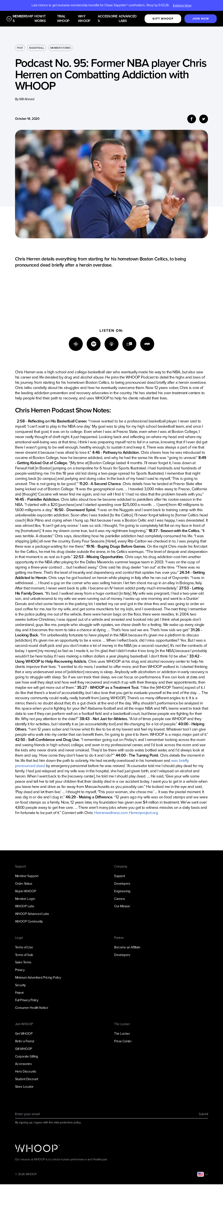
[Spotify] (94, 344)
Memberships (23, 18)
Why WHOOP (84, 18)
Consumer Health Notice (31, 1007)
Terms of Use (24, 947)
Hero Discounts (25, 1071)
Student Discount (26, 1079)
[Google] (76, 344)
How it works (40, 18)
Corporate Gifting (26, 1056)
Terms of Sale (24, 955)
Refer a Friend (24, 1041)
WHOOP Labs (24, 906)
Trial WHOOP (63, 18)
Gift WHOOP (23, 1048)
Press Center (123, 1041)
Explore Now (182, 5)
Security (20, 985)
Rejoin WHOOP (25, 891)
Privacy (20, 970)
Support (119, 876)
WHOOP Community (29, 921)
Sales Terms (23, 962)
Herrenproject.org (143, 813)
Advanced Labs (127, 18)
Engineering (122, 891)
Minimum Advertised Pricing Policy (38, 977)
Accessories (107, 18)
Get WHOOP (24, 1033)
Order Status (23, 883)
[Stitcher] (147, 344)
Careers (119, 898)
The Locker (122, 1033)
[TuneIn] (129, 344)
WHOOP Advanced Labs (32, 913)
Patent (19, 992)
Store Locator (24, 1086)
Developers (122, 883)
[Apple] (111, 344)
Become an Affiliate (127, 947)
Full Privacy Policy (26, 1000)
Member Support (26, 876)
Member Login (25, 898)
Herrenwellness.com (111, 813)
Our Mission (122, 906)
